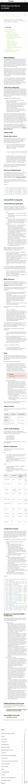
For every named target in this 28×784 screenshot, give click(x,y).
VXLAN (2, 766)
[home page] (11, 1)
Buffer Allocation (10, 38)
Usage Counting (10, 41)
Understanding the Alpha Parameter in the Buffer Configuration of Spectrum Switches (16, 707)
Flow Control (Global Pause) (13, 34)
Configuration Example (12, 46)
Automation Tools (4, 755)
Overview (3, 733)
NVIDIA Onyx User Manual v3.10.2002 (8, 730)
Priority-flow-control (11, 32)
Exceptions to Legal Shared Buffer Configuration (14, 48)
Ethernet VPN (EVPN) (5, 769)
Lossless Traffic (8, 31)
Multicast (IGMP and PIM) (6, 777)
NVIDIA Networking (18, 19)
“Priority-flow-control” (21, 177)
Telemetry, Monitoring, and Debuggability (8, 752)
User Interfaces (4, 738)
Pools (8, 40)
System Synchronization (5, 744)
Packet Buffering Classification (14, 37)
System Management (5, 741)
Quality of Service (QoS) (5, 760)
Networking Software (8, 20)
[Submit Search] (24, 14)
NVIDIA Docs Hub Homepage (9, 19)
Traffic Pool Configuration (11, 30)
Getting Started (4, 735)
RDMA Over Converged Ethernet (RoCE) (8, 774)
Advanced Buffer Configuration (12, 35)
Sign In (25, 1)
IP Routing (3, 771)
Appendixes (3, 780)
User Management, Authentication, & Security (9, 758)
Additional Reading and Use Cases (12, 50)
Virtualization (3, 749)
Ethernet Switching (4, 763)
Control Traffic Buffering (12, 43)
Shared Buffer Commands (11, 51)
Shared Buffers (14, 22)
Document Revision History (6, 782)
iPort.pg (5, 284)
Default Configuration (12, 44)
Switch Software (16, 20)
